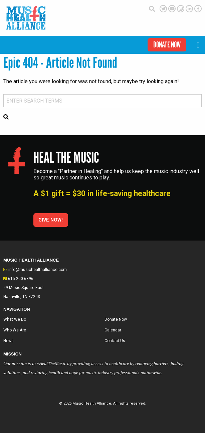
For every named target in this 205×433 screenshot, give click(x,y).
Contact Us (115, 340)
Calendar (113, 330)
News (8, 340)
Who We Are (14, 330)
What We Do (14, 319)
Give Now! (50, 220)
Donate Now (167, 44)
